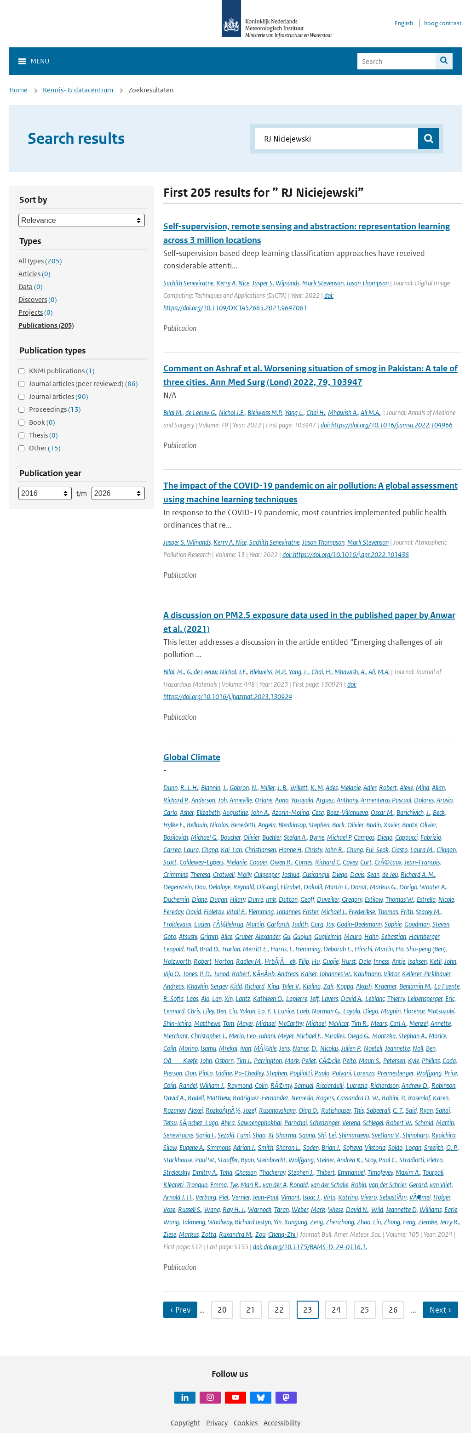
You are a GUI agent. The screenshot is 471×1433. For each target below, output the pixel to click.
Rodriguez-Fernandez (260, 1097)
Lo (261, 1011)
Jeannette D (401, 1209)
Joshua (290, 874)
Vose (169, 1209)
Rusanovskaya (277, 1110)
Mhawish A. (343, 412)
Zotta (208, 1234)
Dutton (288, 899)
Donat (358, 886)
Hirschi (363, 948)
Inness (381, 961)
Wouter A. (433, 886)
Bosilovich (175, 837)
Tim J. (243, 1060)
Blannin (210, 787)
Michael (266, 1023)
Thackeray (272, 1172)
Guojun (302, 936)
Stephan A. (412, 1035)
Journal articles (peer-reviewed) (83, 383)
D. (314, 1048)
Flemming (261, 911)
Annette (441, 1023)
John (450, 961)
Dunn (170, 787)
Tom (228, 1023)
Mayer (245, 1023)
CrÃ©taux (388, 862)
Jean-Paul (265, 1197)
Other (45, 448)
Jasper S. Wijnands (275, 283)
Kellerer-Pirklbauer (426, 973)
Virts (329, 1197)
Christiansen (260, 849)
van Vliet (441, 1184)
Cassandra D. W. (358, 1097)
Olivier (355, 824)
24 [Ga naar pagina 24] (336, 1310)
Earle (450, 1209)
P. (403, 1097)
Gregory (352, 899)
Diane (199, 899)
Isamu (208, 1048)
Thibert (325, 1172)
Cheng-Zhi (282, 1234)
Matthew (218, 1097)
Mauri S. (369, 1060)
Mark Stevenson (323, 283)
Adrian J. (244, 1147)
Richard (254, 986)
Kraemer (385, 986)
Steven (440, 924)
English (404, 23)
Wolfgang (429, 1073)
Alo (205, 998)
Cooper (258, 862)
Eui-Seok (377, 849)
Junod (221, 973)
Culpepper (266, 874)
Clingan (446, 849)
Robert (388, 787)
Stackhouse (177, 1159)
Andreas (287, 973)
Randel (188, 1085)
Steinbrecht (271, 1159)
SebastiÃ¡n (393, 1197)
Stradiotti (411, 1159)
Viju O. (171, 973)
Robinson (443, 1085)
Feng (409, 1221)
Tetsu (170, 1122)
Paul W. (205, 1159)
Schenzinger (324, 1122)
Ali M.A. (370, 412)
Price (450, 1073)
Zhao (363, 1221)
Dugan (218, 899)
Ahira (228, 1122)
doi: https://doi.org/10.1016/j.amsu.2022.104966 (387, 425)
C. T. (398, 1110)
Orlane (263, 800)
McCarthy (290, 1023)
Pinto (206, 1073)
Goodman (417, 924)
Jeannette (397, 1048)
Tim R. (359, 1023)
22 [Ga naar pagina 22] (279, 1310)
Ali (371, 671)
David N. (357, 1209)
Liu (233, 1011)
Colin (169, 1048)
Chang (209, 849)
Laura (191, 849)
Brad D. (209, 948)
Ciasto (399, 849)
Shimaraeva (354, 1135)
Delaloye (219, 886)
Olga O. (308, 1110)
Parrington (268, 1060)
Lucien (202, 924)
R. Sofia (173, 998)
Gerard (418, 1184)
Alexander (267, 936)
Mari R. (250, 1184)
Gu (286, 936)
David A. (351, 998)
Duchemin (176, 899)
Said (411, 1110)
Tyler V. (291, 986)
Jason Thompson (367, 283)
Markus (189, 1234)
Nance (301, 1048)
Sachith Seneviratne (188, 283)
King (273, 986)
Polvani (341, 1073)
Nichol (228, 671)
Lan (217, 998)
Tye (234, 1184)
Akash (364, 986)
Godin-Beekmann (359, 924)
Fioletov (214, 911)
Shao (259, 1135)
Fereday (173, 911)
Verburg (205, 1197)
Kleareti (173, 1184)
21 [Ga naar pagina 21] (250, 1310)
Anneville (241, 800)
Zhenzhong (340, 1221)
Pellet (309, 1060)
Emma (218, 1184)
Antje (398, 961)
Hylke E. (173, 824)
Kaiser (308, 973)
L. (306, 671)
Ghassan (246, 1172)
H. (329, 671)
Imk (271, 899)
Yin (277, 1221)
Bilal (168, 671)
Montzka (384, 1035)
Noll (418, 1048)
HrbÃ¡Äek (280, 961)
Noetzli (373, 1048)
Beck (439, 812)
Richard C (327, 862)
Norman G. (326, 1011)
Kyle (413, 1060)
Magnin (391, 1011)
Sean (373, 874)
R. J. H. (189, 787)
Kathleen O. (268, 998)
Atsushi (188, 936)
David (193, 911)
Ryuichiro (443, 1135)
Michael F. (309, 1035)
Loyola (351, 1011)
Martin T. (336, 886)
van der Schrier (387, 1184)
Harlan (231, 948)
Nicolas (219, 824)
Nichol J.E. (232, 412)
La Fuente (447, 986)
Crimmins (175, 874)
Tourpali (433, 1172)
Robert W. (399, 1122)
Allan (438, 787)
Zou (260, 1234)
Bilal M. (173, 412)
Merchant (175, 1035)
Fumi (243, 1135)
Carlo (170, 812)
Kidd (236, 986)
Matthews (207, 1023)
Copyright (185, 1422)
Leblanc (375, 998)
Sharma (286, 1135)
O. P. (452, 1147)
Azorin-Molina (290, 812)
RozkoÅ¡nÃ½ (223, 1110)
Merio (236, 1035)
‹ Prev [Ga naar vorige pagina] (180, 1310)
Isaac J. (312, 1197)
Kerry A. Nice (232, 283)
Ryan (426, 1110)
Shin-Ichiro (177, 1023)
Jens (284, 1048)
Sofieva (352, 1147)
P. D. (205, 973)
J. (225, 787)
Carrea (172, 849)
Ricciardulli (330, 1085)
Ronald (298, 1184)
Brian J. (331, 1147)
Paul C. (387, 1159)
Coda (449, 1060)
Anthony (347, 800)
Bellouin (197, 824)
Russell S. (189, 1209)
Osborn (224, 1060)
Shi (322, 1135)
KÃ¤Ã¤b (264, 973)
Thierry (396, 998)
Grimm (209, 936)
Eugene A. (191, 1147)
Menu (39, 61)
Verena (351, 1122)
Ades (332, 787)
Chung (354, 849)
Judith (300, 924)
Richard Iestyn (253, 1221)
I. (291, 948)
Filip (304, 961)
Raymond (239, 1085)
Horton (223, 961)
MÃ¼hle (265, 1048)
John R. (334, 849)
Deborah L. (337, 948)
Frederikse (362, 911)
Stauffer (228, 1159)
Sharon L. (288, 1147)
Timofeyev (380, 1172)
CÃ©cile (329, 1060)
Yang (295, 671)
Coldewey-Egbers (201, 862)
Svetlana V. (386, 1135)
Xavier (391, 824)
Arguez (325, 800)
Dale (365, 961)
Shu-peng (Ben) (426, 948)
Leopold (173, 948)
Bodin (373, 824)
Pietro (434, 1159)
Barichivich (410, 812)
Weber (300, 1209)
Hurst (348, 961)
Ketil (436, 961)
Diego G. (358, 1035)
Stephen (319, 824)
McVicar (338, 1023)
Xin (228, 998)
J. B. (282, 787)
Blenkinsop (292, 824)
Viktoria (375, 1147)
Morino (188, 1048)
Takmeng (193, 1221)
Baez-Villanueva (347, 812)
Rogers (325, 1097)
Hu (316, 961)
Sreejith (433, 1147)
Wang (212, 1209)
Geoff (307, 899)
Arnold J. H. (178, 1197)
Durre (255, 899)
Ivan (245, 1048)
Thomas (388, 911)
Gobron (239, 787)
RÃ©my (281, 1085)
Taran (281, 1209)
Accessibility (282, 1422)
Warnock (259, 1209)
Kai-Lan (231, 849)
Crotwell (224, 874)
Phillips (431, 1060)
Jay (330, 924)
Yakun (247, 1011)
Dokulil (313, 886)
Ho (399, 948)
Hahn (371, 936)
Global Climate (191, 757)
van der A (275, 1184)
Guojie (330, 961)
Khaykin (197, 986)
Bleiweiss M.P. (264, 412)
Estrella (426, 899)
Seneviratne (178, 1135)
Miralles (334, 1035)
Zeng (316, 1221)
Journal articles (58, 396)
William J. (212, 1085)
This (359, 1110)
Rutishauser (336, 1110)
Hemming (308, 948)
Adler (369, 787)
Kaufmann (367, 973)
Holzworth (177, 961)
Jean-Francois (422, 862)
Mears (379, 1023)
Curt (366, 862)
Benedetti (243, 824)
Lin (377, 1221)
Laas (192, 998)
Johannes (288, 911)
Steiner (325, 1159)
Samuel (303, 1085)
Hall (191, 948)
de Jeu (390, 874)
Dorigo (408, 886)
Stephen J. (301, 1172)
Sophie (393, 924)
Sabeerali (378, 1110)
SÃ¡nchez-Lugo (198, 1122)
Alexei (195, 1110)
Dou (200, 886)
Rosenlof (419, 1097)
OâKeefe (180, 1060)
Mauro (353, 936)
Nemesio (302, 1097)
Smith (265, 1147)
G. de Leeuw (202, 671)
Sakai (443, 1110)
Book (42, 422)
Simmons (218, 1147)
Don (190, 1073)
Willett (299, 787)
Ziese (169, 1234)
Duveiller (328, 899)
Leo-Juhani (261, 1035)
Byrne (317, 837)
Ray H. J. (234, 1209)
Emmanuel (351, 1172)
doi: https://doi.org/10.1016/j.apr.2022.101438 (345, 554)
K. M (316, 787)
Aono (281, 800)
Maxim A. (408, 1172)
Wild (377, 1209)
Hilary (237, 899)
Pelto (349, 1060)
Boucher (230, 837)
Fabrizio (430, 837)
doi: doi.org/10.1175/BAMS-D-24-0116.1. (310, 1246)
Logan (413, 1147)
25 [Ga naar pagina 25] (364, 1310)
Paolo (322, 1073)
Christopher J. (208, 1035)
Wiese (335, 1209)
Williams (430, 1209)
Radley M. (249, 961)
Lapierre (296, 998)
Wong (171, 1221)
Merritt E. (255, 948)
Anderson (203, 800)
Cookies (246, 1422)
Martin (255, 924)
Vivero (369, 1197)
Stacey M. (428, 911)
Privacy (217, 1422)
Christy (313, 849)
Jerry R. (449, 1221)
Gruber (244, 936)
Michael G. (204, 837)
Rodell (196, 1097)
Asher (187, 812)
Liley (208, 1011)
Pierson (172, 1073)
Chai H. (315, 412)
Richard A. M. (418, 874)
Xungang (295, 1221)
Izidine (223, 1073)
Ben (221, 1011)
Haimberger (424, 936)
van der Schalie (329, 1184)
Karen (440, 1097)
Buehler (271, 837)
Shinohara (415, 1135)
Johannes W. (335, 973)
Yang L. (294, 412)
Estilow (374, 899)
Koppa (344, 986)
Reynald (243, 886)
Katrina (348, 1197)
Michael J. (333, 911)
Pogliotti (301, 1073)
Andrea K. (349, 1159)
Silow (170, 1147)
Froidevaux (177, 924)
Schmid (424, 1122)
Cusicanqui (315, 874)
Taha (226, 1172)
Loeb (303, 1011)
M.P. (280, 671)
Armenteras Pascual (386, 800)
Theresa (200, 874)
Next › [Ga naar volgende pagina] (440, 1310)
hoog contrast (443, 23)
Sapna (307, 1135)
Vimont (290, 1197)
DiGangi (267, 886)
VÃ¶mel (420, 1197)
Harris (278, 948)
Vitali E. (236, 911)
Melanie (350, 787)
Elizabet (291, 886)
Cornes (303, 862)
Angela (267, 824)
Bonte (409, 824)
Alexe (406, 787)
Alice (226, 936)
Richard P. (176, 800)
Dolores (424, 800)
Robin (358, 1184)
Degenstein (177, 886)
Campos (364, 837)
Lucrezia (357, 1085)
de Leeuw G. (200, 412)
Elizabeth (208, 812)
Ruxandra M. (236, 1234)
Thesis (43, 435)
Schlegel (373, 1122)
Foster (310, 911)
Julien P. (351, 1048)
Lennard (173, 1011)
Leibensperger (425, 998)
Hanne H (290, 849)
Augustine (235, 812)
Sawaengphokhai (259, 1122)
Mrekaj (228, 1048)
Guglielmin (327, 936)
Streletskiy (176, 1172)
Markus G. (383, 886)
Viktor (391, 973)
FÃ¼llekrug (228, 924)
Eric (449, 998)
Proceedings (55, 409)
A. (363, 671)
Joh (222, 800)
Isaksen (417, 961)
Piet (224, 1197)
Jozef (249, 1110)
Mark (292, 1060)
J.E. (243, 671)
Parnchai (295, 1122)
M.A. (384, 671)
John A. (260, 812)
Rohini (390, 1097)
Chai (317, 671)
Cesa (318, 812)
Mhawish (346, 671)
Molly (244, 874)
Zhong (392, 1221)
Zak (328, 986)
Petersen (394, 1060)
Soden (311, 1147)
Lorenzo (364, 1073)
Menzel (418, 1023)
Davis (357, 874)
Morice (437, 1035)
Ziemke (427, 1221)
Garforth (278, 924)
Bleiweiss (261, 671)
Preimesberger (395, 1073)
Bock (338, 824)
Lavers (330, 998)
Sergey (219, 986)
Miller (267, 787)
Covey (350, 862)
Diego (384, 837)
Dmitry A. (204, 1172)
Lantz (243, 998)
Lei (332, 1135)
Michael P (339, 837)
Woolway (220, 1221)
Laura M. (422, 849)
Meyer (285, 1035)
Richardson (384, 1085)
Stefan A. (295, 837)
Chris (193, 1011)
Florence (414, 1011)
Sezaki (226, 1135)
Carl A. (398, 1023)
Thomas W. (399, 899)
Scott (170, 862)
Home (18, 89)
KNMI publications (62, 370)
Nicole (446, 899)
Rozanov (174, 1110)
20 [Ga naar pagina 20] (222, 1310)
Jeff (314, 998)
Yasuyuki (302, 800)
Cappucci (406, 837)
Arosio (445, 800)
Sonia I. (205, 1135)
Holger (441, 1197)
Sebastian (393, 936)
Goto (169, 936)
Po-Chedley (249, 1073)
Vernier (241, 1197)
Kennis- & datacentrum (78, 89)
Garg (316, 924)
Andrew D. (415, 1085)
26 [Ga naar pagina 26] (393, 1310)
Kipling (312, 986)
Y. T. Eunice (280, 1011)
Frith (407, 911)
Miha (422, 787)
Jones (190, 973)
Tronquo (196, 1184)
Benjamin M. (415, 986)
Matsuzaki (440, 1011)
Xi (270, 1135)
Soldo (395, 1147)
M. (180, 671)
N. (255, 787)
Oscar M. (382, 812)
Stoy (370, 1159)
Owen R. (281, 862)
